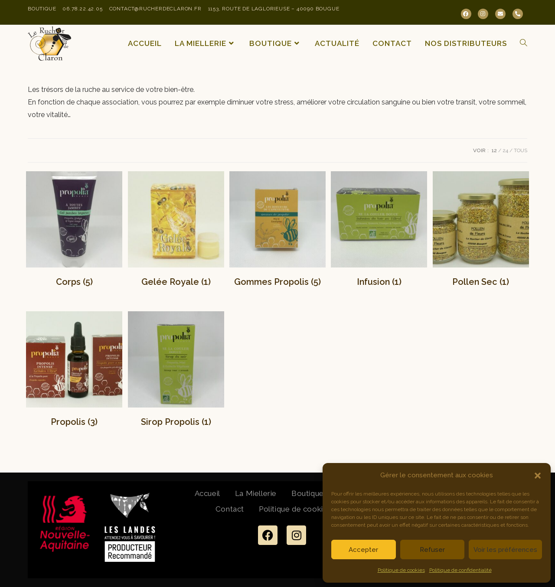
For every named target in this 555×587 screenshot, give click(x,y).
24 (505, 150)
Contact (229, 509)
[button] (537, 475)
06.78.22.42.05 (82, 9)
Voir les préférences (505, 550)
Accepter (363, 550)
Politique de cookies (401, 570)
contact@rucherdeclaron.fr (155, 9)
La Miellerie (256, 493)
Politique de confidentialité (460, 570)
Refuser (432, 550)
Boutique (42, 9)
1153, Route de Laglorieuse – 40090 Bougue (274, 9)
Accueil (207, 493)
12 (494, 150)
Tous (520, 150)
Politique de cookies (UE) (304, 509)
